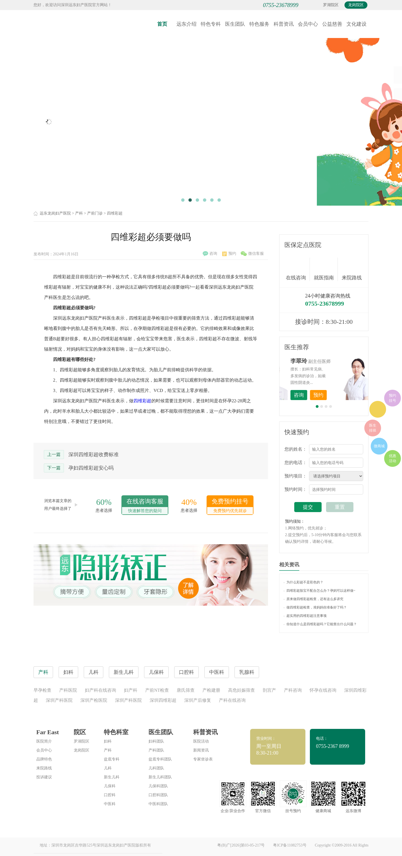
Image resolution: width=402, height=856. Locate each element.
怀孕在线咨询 (323, 690)
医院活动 (201, 741)
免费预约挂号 (230, 506)
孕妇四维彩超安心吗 (91, 468)
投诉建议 (44, 777)
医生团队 (235, 24)
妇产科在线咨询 (100, 690)
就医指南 (326, 269)
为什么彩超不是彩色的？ (303, 582)
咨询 (210, 253)
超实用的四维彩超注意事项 (305, 616)
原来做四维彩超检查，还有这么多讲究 (313, 599)
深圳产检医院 (93, 700)
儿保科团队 (158, 786)
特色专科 (211, 24)
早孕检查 (42, 690)
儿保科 (110, 786)
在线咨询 (298, 269)
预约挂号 (392, 398)
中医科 (110, 804)
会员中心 (308, 24)
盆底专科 (111, 759)
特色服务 (259, 24)
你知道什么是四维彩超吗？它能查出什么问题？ (320, 624)
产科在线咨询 (232, 700)
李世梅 (332, 361)
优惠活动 (392, 458)
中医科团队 (158, 804)
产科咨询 (293, 690)
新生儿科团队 (160, 777)
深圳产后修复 (197, 700)
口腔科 (110, 795)
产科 (79, 213)
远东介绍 (186, 24)
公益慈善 (332, 24)
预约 (229, 253)
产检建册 (211, 690)
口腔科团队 (158, 795)
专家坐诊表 (203, 759)
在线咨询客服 (145, 506)
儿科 (108, 768)
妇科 (108, 741)
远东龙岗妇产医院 (55, 213)
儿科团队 (156, 768)
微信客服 (252, 253)
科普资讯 (284, 24)
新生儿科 (111, 777)
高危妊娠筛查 (241, 690)
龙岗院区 (356, 5)
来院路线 (352, 270)
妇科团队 (156, 741)
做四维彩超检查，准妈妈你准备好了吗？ (315, 607)
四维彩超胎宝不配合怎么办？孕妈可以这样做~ (319, 591)
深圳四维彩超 (163, 700)
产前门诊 (95, 213)
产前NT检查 (157, 690)
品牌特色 (44, 759)
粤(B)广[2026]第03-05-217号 (241, 845)
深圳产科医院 (59, 700)
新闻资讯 (201, 750)
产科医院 (68, 690)
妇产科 (130, 690)
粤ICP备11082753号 (289, 845)
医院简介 (44, 741)
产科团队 (156, 750)
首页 (162, 24)
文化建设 (356, 24)
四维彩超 (115, 213)
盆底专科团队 (160, 759)
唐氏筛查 (186, 690)
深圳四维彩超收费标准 (93, 454)
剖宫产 (269, 690)
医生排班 (372, 427)
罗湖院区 (331, 5)
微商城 (379, 446)
